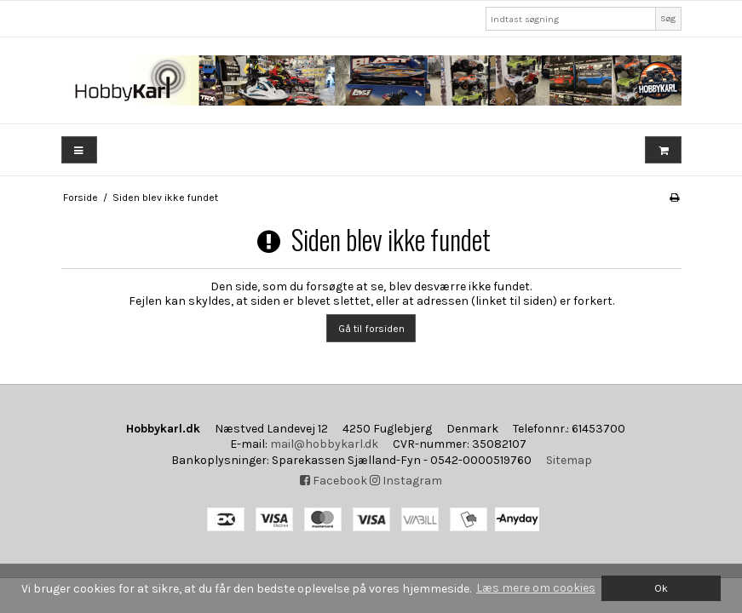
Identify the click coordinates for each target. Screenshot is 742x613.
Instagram (406, 480)
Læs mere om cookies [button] (535, 588)
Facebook (333, 480)
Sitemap (569, 460)
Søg (668, 18)
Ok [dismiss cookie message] (661, 587)
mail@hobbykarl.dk (324, 444)
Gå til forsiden (371, 329)
